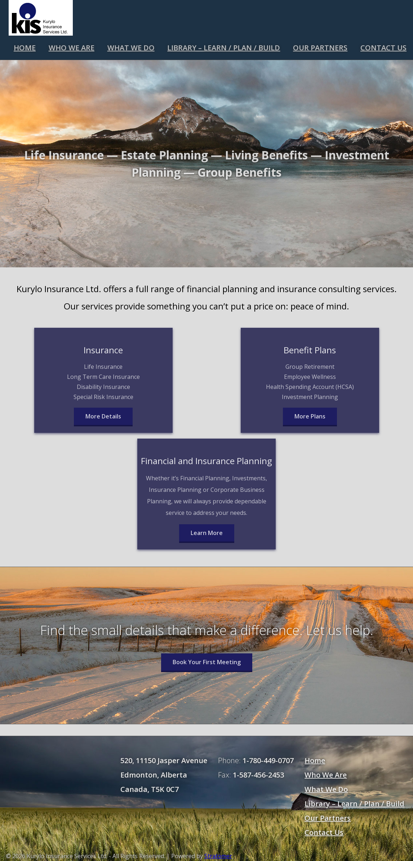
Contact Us (383, 48)
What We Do (131, 48)
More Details (103, 416)
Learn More (207, 533)
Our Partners (320, 48)
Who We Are (71, 48)
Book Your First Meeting (207, 662)
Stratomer (218, 856)
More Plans (309, 416)
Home (25, 48)
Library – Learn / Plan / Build (223, 48)
